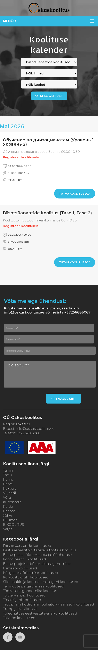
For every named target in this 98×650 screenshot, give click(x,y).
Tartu (7, 475)
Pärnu (8, 479)
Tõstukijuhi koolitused (22, 600)
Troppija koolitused (20, 609)
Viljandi (9, 493)
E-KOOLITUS (13, 525)
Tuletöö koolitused (19, 618)
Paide (8, 507)
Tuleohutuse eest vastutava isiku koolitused (40, 613)
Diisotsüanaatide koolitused (27, 546)
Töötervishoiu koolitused (24, 595)
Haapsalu (11, 511)
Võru (7, 497)
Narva (8, 484)
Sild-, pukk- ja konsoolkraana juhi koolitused (40, 582)
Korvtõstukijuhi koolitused (26, 577)
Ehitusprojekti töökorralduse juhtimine (37, 564)
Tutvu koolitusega (74, 193)
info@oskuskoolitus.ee (35, 429)
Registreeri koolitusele (21, 157)
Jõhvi (7, 516)
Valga (7, 529)
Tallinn (8, 470)
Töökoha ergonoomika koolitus (30, 591)
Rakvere (10, 488)
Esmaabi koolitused (20, 568)
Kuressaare (12, 502)
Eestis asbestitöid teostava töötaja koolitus (39, 550)
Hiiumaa (10, 520)
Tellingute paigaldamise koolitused (33, 586)
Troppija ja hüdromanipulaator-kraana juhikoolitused (48, 604)
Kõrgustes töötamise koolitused (30, 573)
